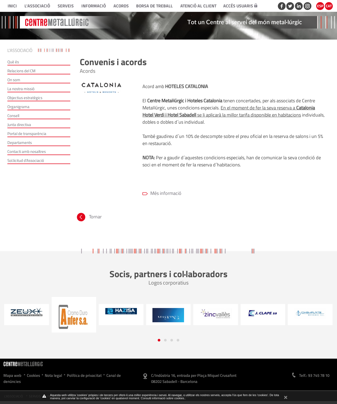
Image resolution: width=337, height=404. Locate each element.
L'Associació (37, 6)
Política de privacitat (84, 375)
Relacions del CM (21, 71)
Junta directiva (19, 125)
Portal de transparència (26, 134)
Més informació (165, 193)
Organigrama (18, 107)
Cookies (33, 375)
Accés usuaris (240, 6)
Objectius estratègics (24, 98)
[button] (159, 340)
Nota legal (53, 375)
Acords (121, 6)
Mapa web (12, 375)
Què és (13, 62)
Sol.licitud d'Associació (25, 160)
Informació (93, 6)
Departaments (19, 143)
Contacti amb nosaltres (26, 151)
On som (13, 80)
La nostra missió (20, 89)
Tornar (89, 218)
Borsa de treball (154, 6)
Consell (13, 116)
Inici (12, 6)
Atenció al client (198, 6)
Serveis (66, 6)
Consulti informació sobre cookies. (163, 398)
